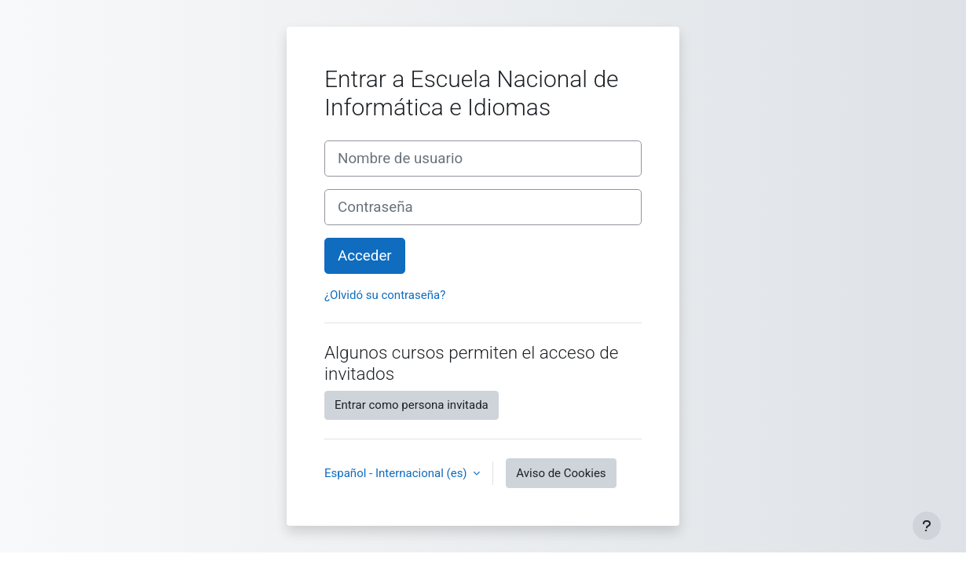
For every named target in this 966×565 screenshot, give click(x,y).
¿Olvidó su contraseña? (384, 295)
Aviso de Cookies (561, 473)
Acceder (365, 255)
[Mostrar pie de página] (927, 526)
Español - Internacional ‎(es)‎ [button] (397, 473)
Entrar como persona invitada (411, 405)
